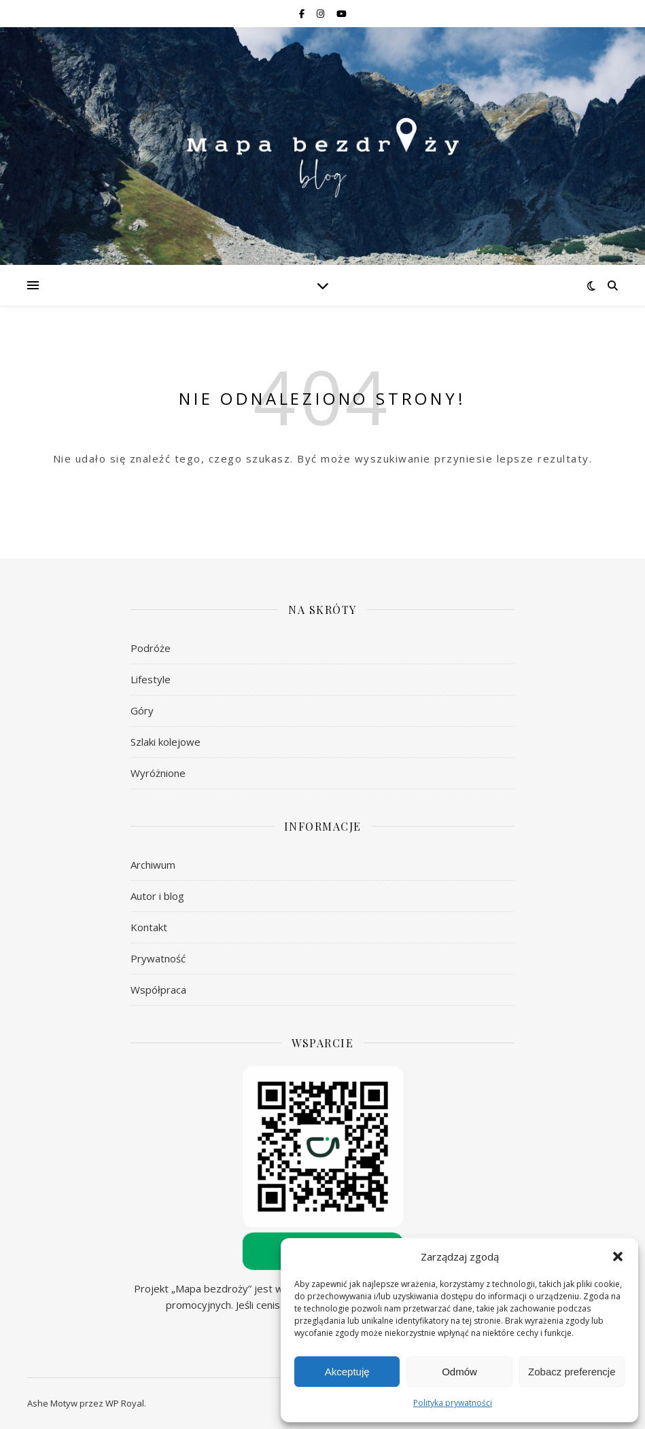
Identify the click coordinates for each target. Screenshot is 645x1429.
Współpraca (158, 989)
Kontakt (148, 927)
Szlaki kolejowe (165, 741)
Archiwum (152, 864)
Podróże (150, 648)
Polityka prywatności (452, 1403)
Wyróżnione (158, 773)
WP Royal (124, 1403)
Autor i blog (157, 896)
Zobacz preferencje (571, 1371)
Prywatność (158, 958)
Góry (142, 710)
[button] (618, 1256)
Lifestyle (150, 679)
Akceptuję (347, 1371)
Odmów (459, 1371)
